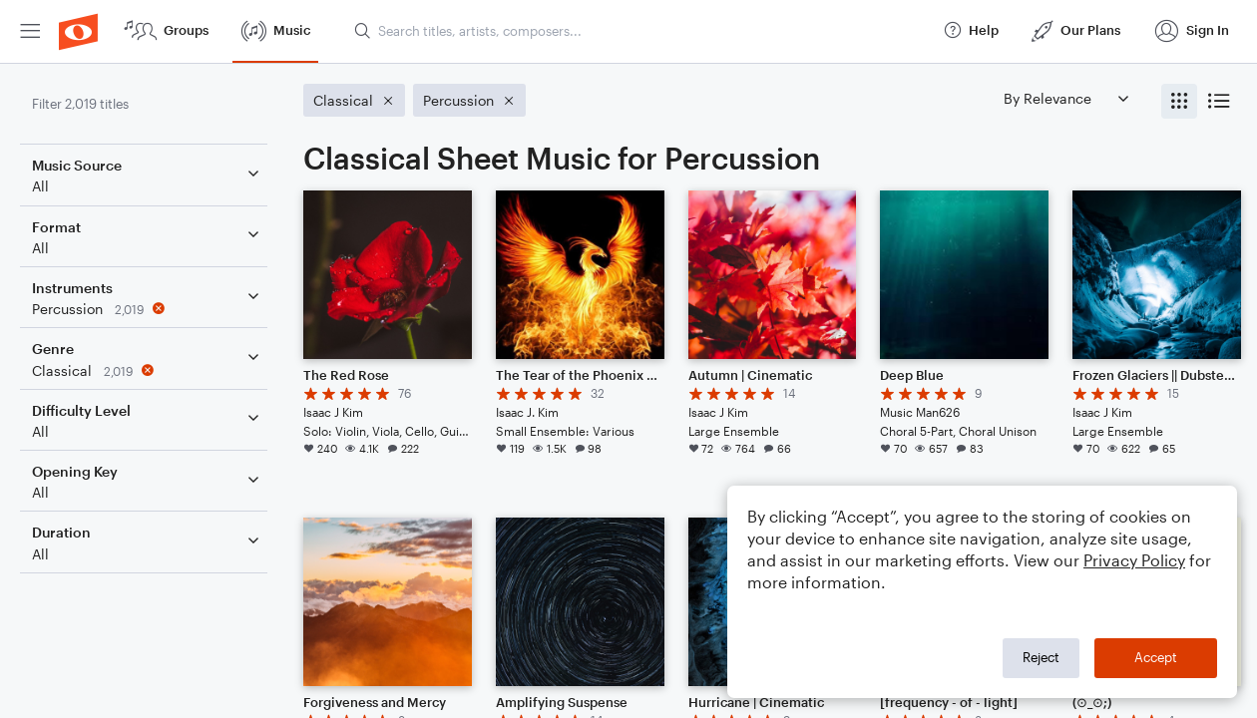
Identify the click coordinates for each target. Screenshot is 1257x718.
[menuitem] (30, 31)
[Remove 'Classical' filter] (147, 370)
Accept (1155, 657)
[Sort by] (1065, 98)
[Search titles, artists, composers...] (639, 31)
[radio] (1179, 101)
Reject (1041, 657)
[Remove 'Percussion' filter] (147, 308)
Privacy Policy (1134, 559)
